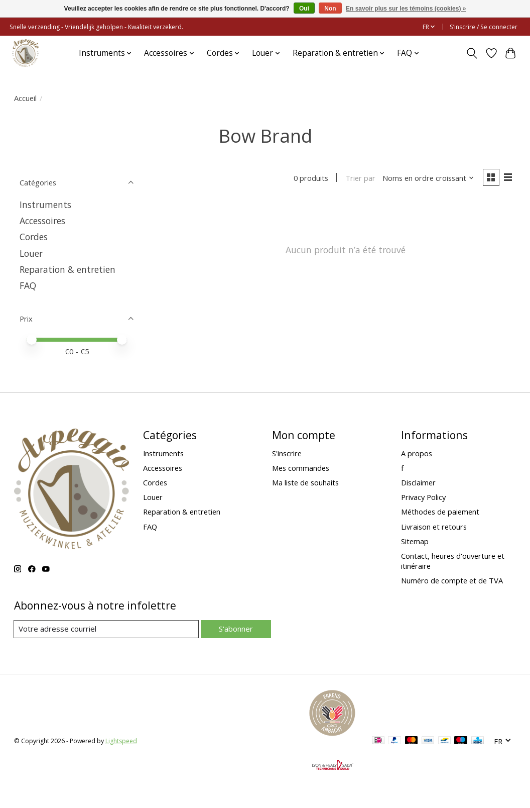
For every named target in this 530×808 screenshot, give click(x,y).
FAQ (28, 285)
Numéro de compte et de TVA (452, 580)
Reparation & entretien (67, 269)
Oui (304, 8)
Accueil (25, 98)
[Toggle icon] (471, 53)
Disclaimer (418, 482)
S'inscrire (287, 453)
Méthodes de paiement (440, 512)
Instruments (45, 204)
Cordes (34, 237)
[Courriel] (106, 629)
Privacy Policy (423, 497)
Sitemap (415, 541)
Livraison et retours (434, 527)
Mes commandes (300, 468)
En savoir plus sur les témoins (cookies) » (406, 8)
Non (330, 8)
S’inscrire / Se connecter (483, 27)
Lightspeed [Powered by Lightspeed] (121, 741)
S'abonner (235, 629)
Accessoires (42, 221)
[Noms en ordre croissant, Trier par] (427, 178)
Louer (31, 253)
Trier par (359, 178)
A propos (416, 453)
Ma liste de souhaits (305, 482)
